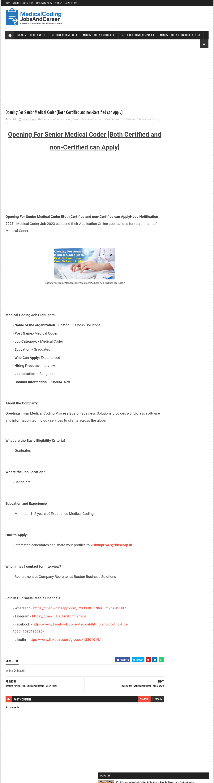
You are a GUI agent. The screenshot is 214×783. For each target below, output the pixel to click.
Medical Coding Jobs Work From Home (167, 192)
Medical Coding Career (32, 35)
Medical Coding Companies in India (165, 249)
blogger (121, 699)
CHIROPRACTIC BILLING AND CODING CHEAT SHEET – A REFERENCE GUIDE (185, 134)
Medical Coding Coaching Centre (180, 35)
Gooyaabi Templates (55, 777)
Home (8, 3)
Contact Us (28, 3)
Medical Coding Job (22, 124)
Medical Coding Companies (138, 35)
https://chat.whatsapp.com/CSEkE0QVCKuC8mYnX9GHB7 (79, 609)
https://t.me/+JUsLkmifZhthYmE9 (59, 617)
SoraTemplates (23, 777)
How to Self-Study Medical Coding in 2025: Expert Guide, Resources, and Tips (185, 113)
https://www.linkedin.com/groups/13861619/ (65, 640)
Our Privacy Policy (44, 3)
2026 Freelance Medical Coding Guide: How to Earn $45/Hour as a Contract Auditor (185, 65)
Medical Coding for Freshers (162, 228)
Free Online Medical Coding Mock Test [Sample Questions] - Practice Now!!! (177, 210)
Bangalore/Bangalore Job (56, 120)
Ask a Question (71, 3)
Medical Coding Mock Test (99, 35)
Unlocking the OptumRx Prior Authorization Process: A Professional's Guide (185, 158)
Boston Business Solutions (88, 120)
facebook (134, 699)
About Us (16, 3)
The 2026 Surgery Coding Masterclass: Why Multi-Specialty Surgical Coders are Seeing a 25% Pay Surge (186, 90)
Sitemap (58, 3)
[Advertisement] (73, 82)
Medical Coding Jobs (64, 35)
